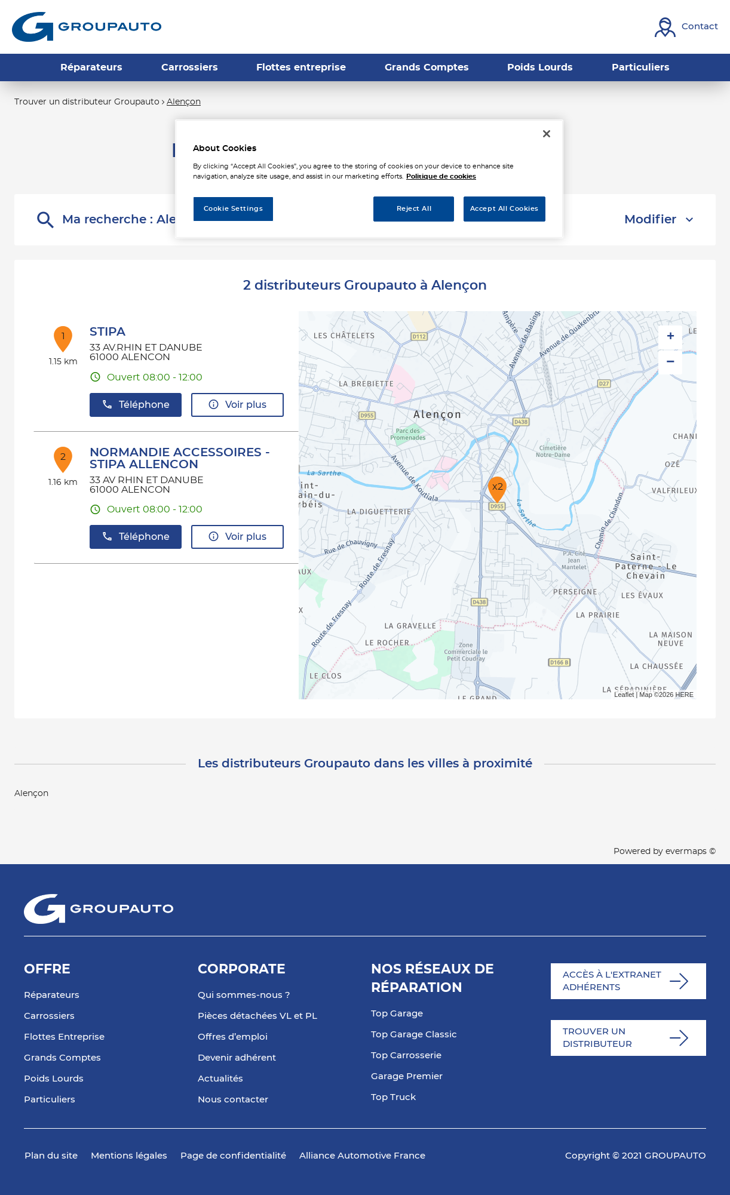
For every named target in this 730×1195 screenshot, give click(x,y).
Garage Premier (407, 1076)
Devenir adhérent (237, 1057)
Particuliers (49, 1099)
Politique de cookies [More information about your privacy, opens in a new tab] (441, 176)
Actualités (220, 1078)
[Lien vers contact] (686, 27)
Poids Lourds (54, 1078)
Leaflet (624, 694)
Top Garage (397, 1013)
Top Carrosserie (406, 1055)
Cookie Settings (233, 208)
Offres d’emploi (233, 1037)
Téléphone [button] (136, 404)
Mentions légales (129, 1155)
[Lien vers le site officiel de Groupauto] (86, 27)
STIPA (107, 332)
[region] (369, 178)
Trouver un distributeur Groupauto (87, 102)
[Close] (546, 134)
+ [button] (670, 337)
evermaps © (690, 851)
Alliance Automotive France (362, 1155)
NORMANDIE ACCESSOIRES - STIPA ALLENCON (180, 459)
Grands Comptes (62, 1057)
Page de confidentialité (233, 1155)
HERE (684, 694)
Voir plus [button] (237, 404)
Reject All (414, 208)
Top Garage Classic (414, 1034)
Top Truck (393, 1097)
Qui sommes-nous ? (244, 995)
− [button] (670, 362)
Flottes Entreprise (64, 1037)
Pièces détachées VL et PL (257, 1016)
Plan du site (51, 1155)
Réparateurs (51, 995)
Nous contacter (233, 1099)
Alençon (184, 102)
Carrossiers (49, 1016)
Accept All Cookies (504, 208)
